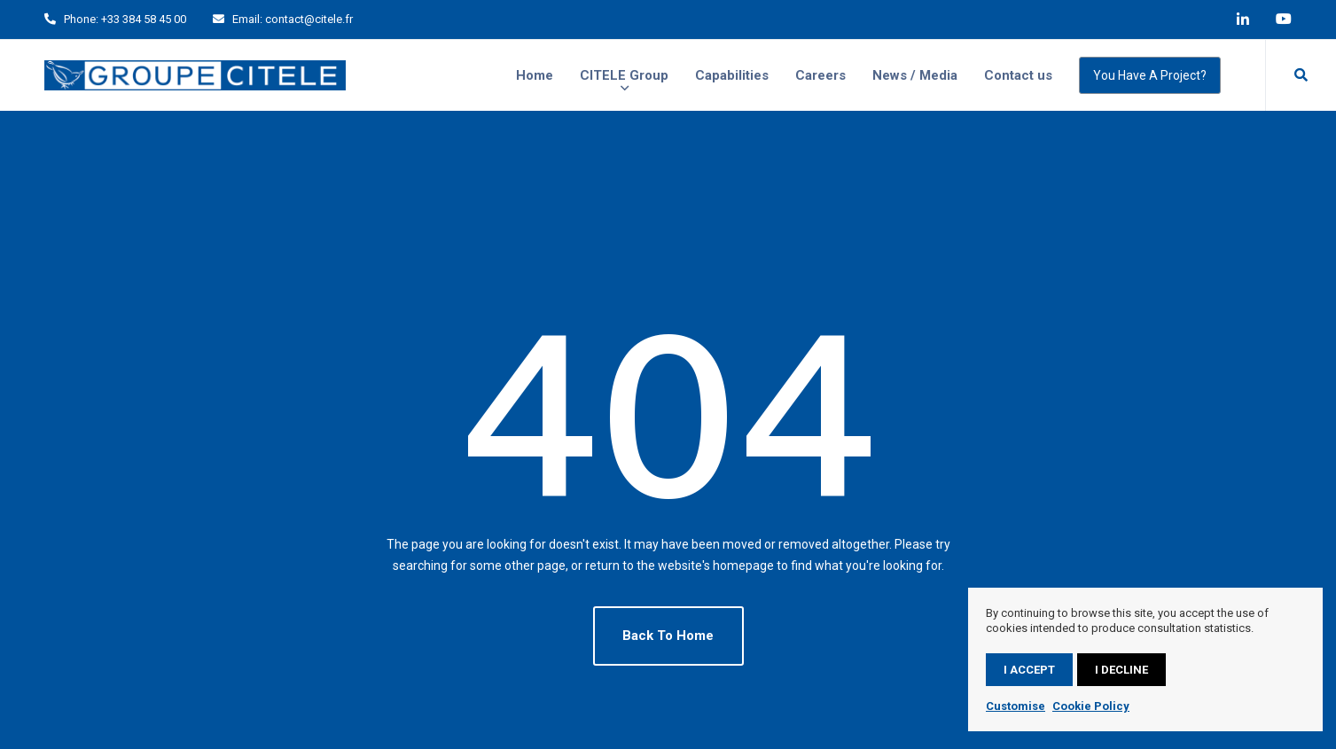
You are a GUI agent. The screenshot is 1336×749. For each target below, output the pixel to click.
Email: (247, 19)
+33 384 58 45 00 (143, 19)
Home (534, 75)
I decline (1121, 669)
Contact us (1018, 75)
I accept (1029, 669)
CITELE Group (624, 75)
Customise (1015, 706)
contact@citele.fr (309, 19)
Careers (820, 75)
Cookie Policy (1090, 706)
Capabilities (732, 75)
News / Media (914, 75)
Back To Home (668, 636)
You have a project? (1150, 75)
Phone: (81, 19)
